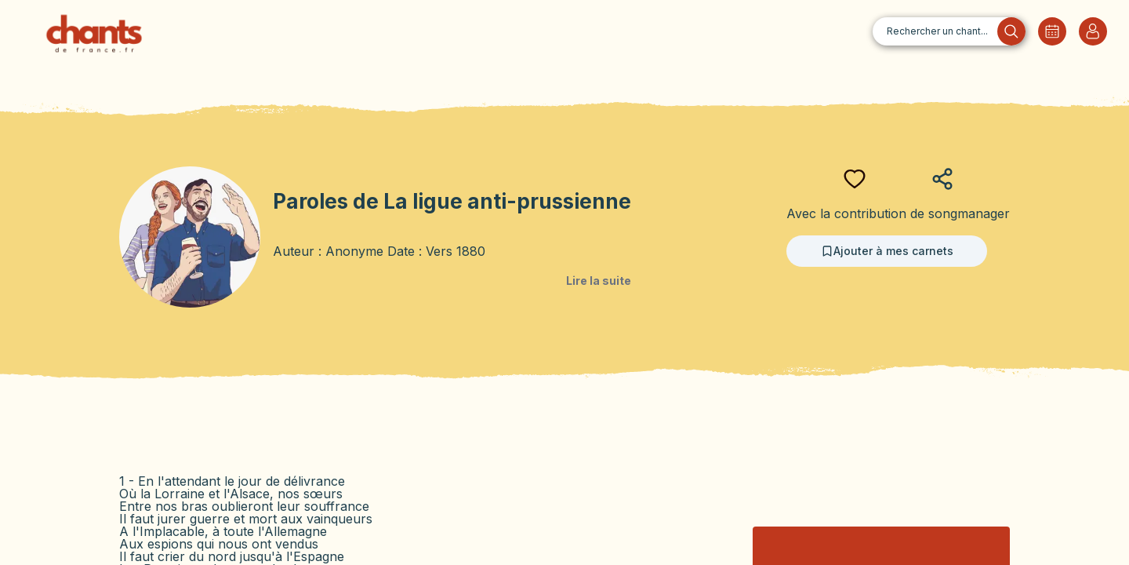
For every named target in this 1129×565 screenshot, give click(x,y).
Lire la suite (598, 280)
